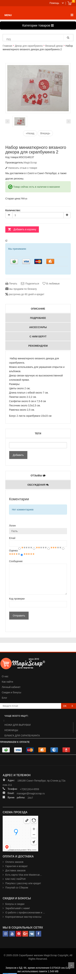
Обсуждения (38, 484)
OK (65, 706)
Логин (12, 525)
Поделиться (30, 283)
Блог (4, 697)
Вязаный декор (54, 45)
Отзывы (38, 475)
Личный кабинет (11, 687)
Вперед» (45, 133)
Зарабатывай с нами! (17, 908)
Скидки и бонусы (11, 692)
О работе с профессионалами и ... (25, 912)
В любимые (51, 283)
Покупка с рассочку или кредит (23, 883)
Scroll (71, 965)
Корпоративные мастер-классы (23, 916)
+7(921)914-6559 (29, 789)
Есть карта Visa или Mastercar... (23, 874)
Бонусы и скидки (14, 904)
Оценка (13, 550)
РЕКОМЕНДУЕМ (38, 345)
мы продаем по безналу (21, 288)
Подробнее (38, 318)
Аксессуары (38, 327)
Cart (69, 3)
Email (12, 538)
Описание (38, 308)
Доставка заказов (15, 870)
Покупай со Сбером (16, 887)
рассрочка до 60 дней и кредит (24, 294)
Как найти (7, 681)
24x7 (30, 797)
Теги (38, 433)
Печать (11, 283)
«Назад (30, 133)
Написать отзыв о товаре (21, 167)
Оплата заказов (14, 861)
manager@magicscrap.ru (31, 793)
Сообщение (16, 561)
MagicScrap (30, 162)
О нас (5, 676)
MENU (8, 15)
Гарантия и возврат (16, 866)
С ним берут (38, 336)
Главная (7, 45)
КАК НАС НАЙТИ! (15, 879)
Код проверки (17, 598)
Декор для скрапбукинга (29, 45)
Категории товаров (38, 25)
